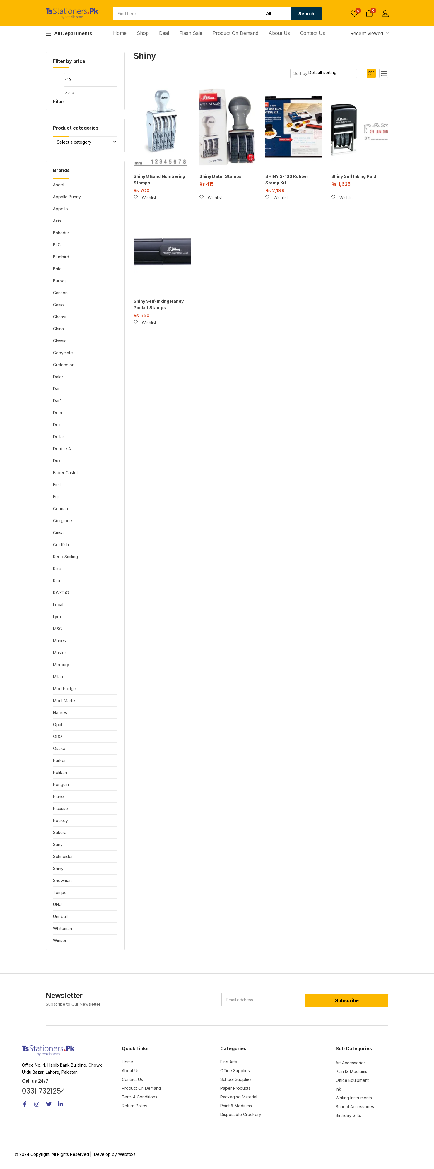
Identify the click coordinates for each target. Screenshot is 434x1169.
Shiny (58, 868)
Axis (57, 220)
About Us (279, 33)
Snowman (62, 880)
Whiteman (62, 928)
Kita (56, 580)
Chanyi (59, 316)
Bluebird (61, 256)
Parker (59, 760)
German (60, 508)
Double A (62, 448)
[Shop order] (334, 72)
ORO (57, 736)
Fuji (56, 496)
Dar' (57, 400)
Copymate (63, 352)
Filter (58, 101)
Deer (58, 412)
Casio (58, 304)
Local (58, 604)
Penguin (61, 784)
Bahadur (61, 232)
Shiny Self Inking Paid (353, 176)
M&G (57, 628)
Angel (58, 184)
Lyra (57, 616)
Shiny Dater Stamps (220, 176)
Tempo (60, 892)
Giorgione (62, 520)
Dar (56, 388)
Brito (57, 268)
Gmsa (58, 532)
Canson (60, 292)
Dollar (58, 436)
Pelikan (60, 772)
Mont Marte (64, 700)
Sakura (59, 832)
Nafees (60, 712)
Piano (58, 796)
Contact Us (312, 33)
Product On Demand (235, 33)
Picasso (60, 808)
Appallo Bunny (67, 196)
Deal (164, 33)
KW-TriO (61, 592)
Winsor (59, 940)
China (58, 328)
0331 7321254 (43, 1091)
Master (59, 652)
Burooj (59, 280)
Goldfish (61, 544)
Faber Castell (65, 472)
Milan (58, 676)
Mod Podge (64, 688)
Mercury (61, 664)
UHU (57, 904)
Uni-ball (60, 916)
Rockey (60, 820)
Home (120, 33)
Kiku (57, 568)
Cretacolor (63, 364)
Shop (143, 33)
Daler (58, 376)
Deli (56, 424)
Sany (58, 844)
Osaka (59, 748)
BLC (57, 244)
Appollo (60, 208)
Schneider (63, 856)
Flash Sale (190, 33)
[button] (369, 14)
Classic (59, 340)
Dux (57, 460)
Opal (57, 724)
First (57, 484)
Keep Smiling (65, 556)
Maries (59, 640)
